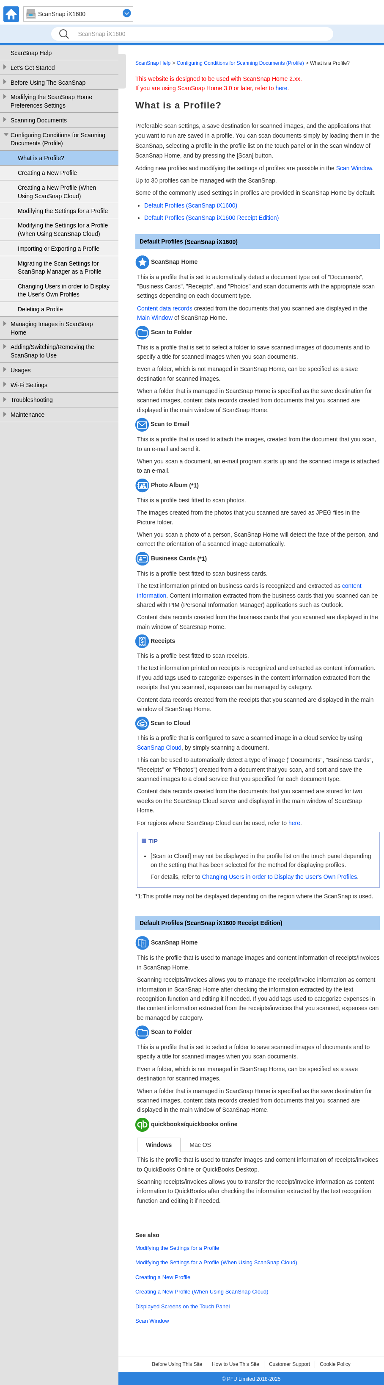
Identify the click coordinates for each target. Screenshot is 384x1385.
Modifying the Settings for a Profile (63, 211)
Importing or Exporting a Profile (58, 248)
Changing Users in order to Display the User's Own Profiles (64, 290)
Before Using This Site (177, 1364)
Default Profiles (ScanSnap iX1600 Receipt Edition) (211, 217)
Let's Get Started (33, 67)
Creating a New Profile (47, 172)
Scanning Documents (39, 120)
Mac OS (200, 1144)
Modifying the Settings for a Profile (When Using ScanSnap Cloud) (63, 229)
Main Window (155, 317)
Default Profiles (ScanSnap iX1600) (190, 205)
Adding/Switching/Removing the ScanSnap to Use (52, 351)
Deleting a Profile (40, 309)
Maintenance (27, 414)
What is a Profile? (41, 158)
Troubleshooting (32, 399)
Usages (20, 370)
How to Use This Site (235, 1364)
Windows (159, 1144)
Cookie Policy (335, 1364)
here (282, 88)
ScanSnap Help (31, 53)
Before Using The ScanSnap (48, 82)
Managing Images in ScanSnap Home (52, 328)
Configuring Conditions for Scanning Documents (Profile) (58, 139)
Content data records (164, 308)
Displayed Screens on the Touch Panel (182, 1306)
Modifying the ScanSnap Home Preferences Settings (51, 101)
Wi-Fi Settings (29, 385)
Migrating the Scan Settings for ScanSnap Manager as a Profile (59, 267)
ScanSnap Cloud (159, 747)
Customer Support (289, 1364)
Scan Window (354, 168)
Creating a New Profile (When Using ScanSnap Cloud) (57, 191)
